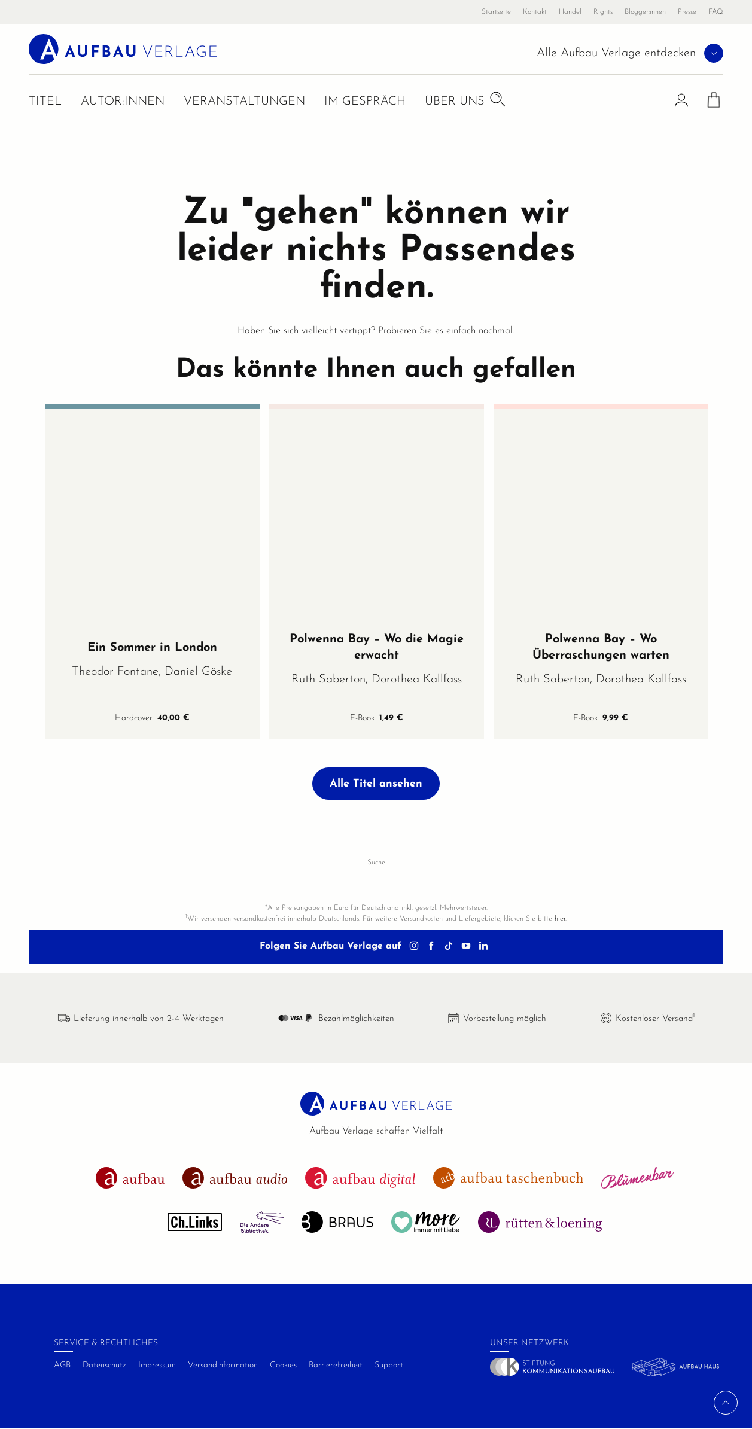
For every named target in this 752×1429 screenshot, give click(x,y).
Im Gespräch (365, 103)
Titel (45, 103)
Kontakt (535, 12)
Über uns (455, 103)
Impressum (157, 1365)
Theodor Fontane (115, 672)
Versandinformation (223, 1365)
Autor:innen (123, 103)
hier (560, 918)
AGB (62, 1365)
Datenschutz (104, 1365)
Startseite (496, 12)
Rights (603, 12)
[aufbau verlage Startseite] (123, 49)
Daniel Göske (198, 672)
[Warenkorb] (713, 103)
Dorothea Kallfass (417, 679)
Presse (687, 12)
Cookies (283, 1365)
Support (389, 1365)
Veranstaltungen (244, 103)
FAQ (715, 12)
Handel (570, 12)
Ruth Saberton (328, 679)
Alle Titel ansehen (376, 784)
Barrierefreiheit (336, 1365)
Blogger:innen (645, 12)
